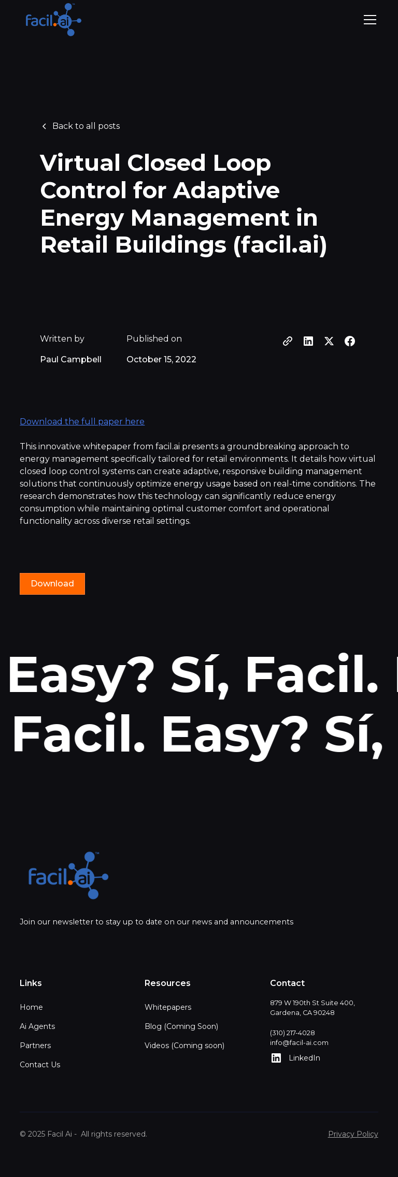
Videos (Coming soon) (184, 1045)
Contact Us (40, 1064)
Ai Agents (37, 1026)
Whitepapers (168, 1007)
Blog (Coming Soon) (181, 1026)
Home (31, 1007)
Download (52, 583)
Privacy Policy (353, 1134)
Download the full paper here (82, 421)
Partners (35, 1045)
